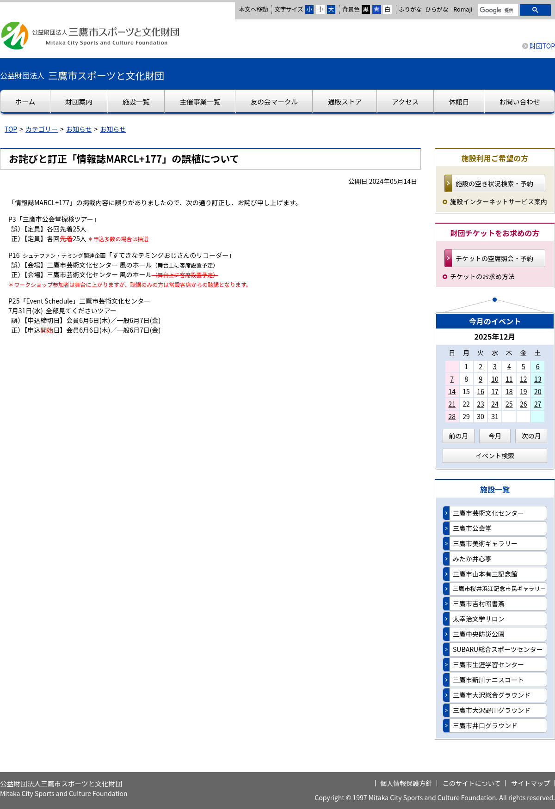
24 (495, 403)
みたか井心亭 (472, 558)
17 (495, 391)
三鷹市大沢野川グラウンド (491, 710)
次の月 (531, 435)
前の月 (458, 435)
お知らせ (79, 129)
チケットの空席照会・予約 (494, 258)
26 (523, 403)
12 (523, 378)
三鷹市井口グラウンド (485, 725)
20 (538, 391)
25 (509, 403)
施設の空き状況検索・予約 (494, 183)
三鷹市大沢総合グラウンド (491, 695)
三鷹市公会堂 (472, 528)
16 (480, 391)
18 (509, 391)
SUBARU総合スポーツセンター (498, 649)
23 (480, 403)
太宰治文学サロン (479, 618)
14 (452, 391)
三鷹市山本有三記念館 (485, 573)
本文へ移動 (253, 9)
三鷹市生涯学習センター (488, 664)
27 (538, 403)
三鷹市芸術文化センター (488, 512)
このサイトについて (472, 783)
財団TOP (542, 45)
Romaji (462, 9)
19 (523, 391)
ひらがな (436, 9)
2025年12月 (494, 336)
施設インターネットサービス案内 (498, 201)
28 (452, 416)
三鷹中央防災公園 (479, 634)
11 (509, 378)
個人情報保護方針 (406, 783)
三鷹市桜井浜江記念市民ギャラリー (499, 588)
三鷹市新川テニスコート (488, 679)
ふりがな (410, 9)
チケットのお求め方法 (482, 276)
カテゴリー (41, 129)
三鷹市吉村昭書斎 (479, 603)
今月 (494, 435)
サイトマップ (530, 783)
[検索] (497, 10)
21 (452, 403)
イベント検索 (494, 455)
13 (538, 378)
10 (495, 378)
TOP (11, 129)
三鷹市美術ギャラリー (485, 543)
